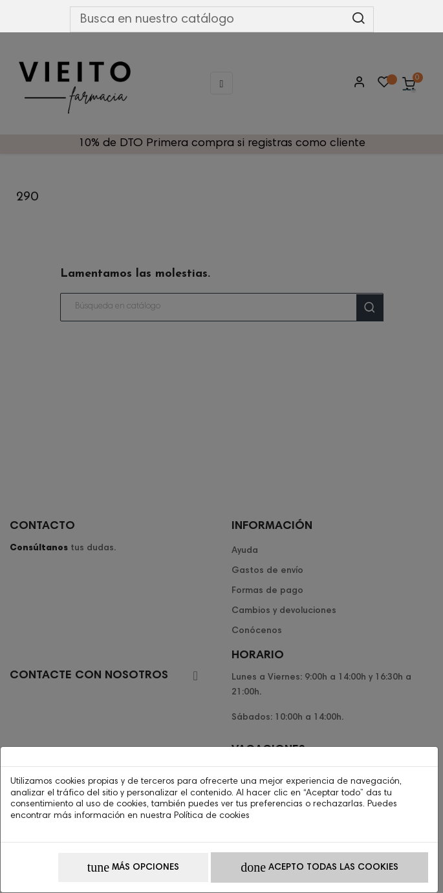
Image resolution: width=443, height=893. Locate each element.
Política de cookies (212, 816)
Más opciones (133, 867)
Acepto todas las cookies (319, 867)
